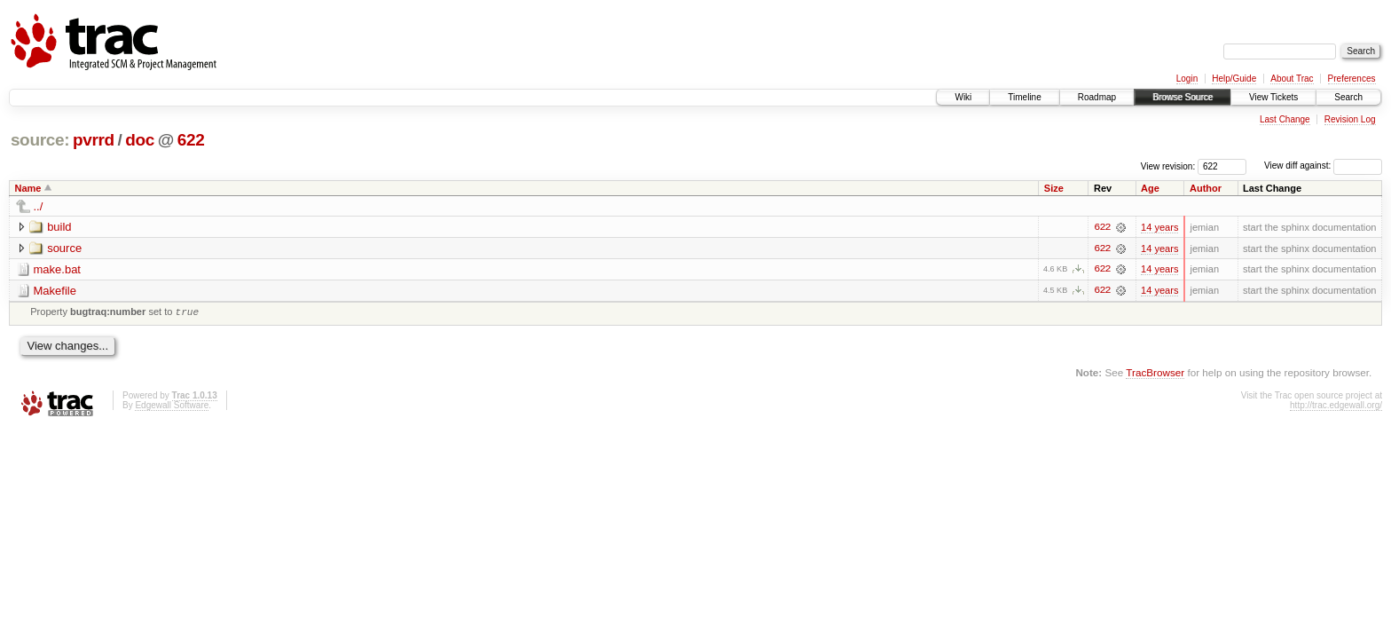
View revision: (1168, 165)
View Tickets (1273, 97)
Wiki (963, 97)
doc (139, 139)
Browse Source (1182, 97)
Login (1187, 78)
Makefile (55, 290)
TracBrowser (1155, 374)
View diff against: (1323, 165)
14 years (1159, 227)
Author (1206, 188)
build (59, 226)
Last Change (1285, 119)
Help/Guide (1234, 78)
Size (1054, 188)
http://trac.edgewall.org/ (1336, 408)
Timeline (1024, 97)
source (64, 248)
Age (1150, 188)
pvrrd (93, 139)
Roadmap (1097, 97)
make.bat (57, 269)
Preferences (1352, 78)
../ (38, 206)
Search (1348, 97)
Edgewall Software (171, 408)
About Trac (1291, 78)
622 (191, 139)
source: (40, 139)
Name (28, 188)
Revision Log (1350, 119)
